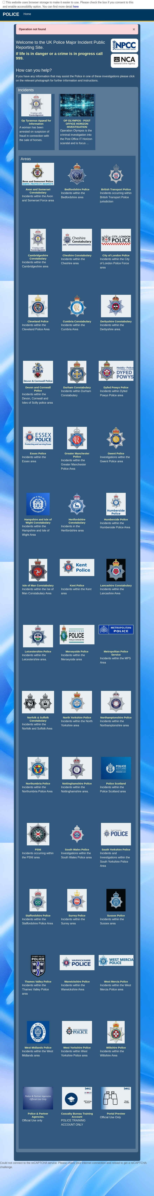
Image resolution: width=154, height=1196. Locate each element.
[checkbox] (4, 2)
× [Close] (134, 29)
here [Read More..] (76, 6)
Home (27, 13)
